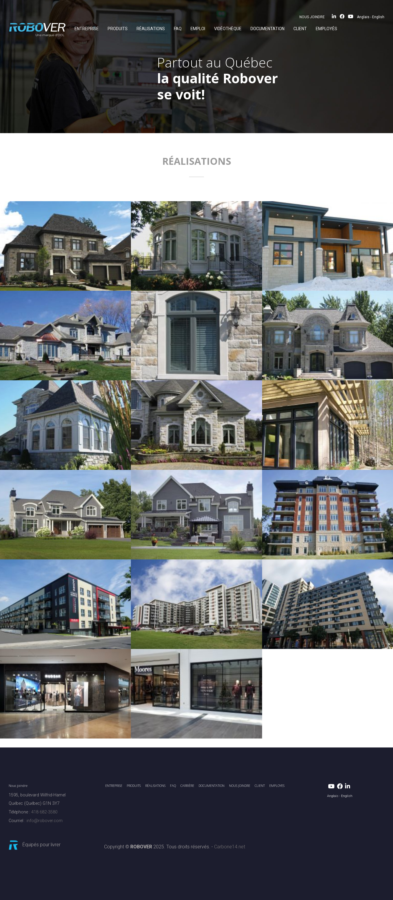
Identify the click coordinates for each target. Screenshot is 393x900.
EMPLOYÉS (326, 28)
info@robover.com (45, 820)
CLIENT (300, 28)
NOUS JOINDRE (312, 17)
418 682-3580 (44, 812)
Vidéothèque (228, 28)
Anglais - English (370, 17)
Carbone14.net (229, 847)
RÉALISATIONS (151, 28)
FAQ (178, 28)
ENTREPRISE (87, 28)
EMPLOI (198, 28)
